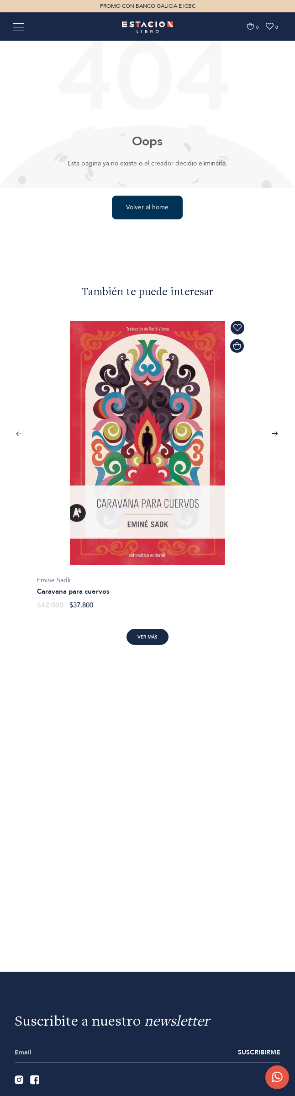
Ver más (147, 637)
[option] (147, 460)
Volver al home (147, 207)
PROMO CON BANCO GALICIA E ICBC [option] (147, 6)
